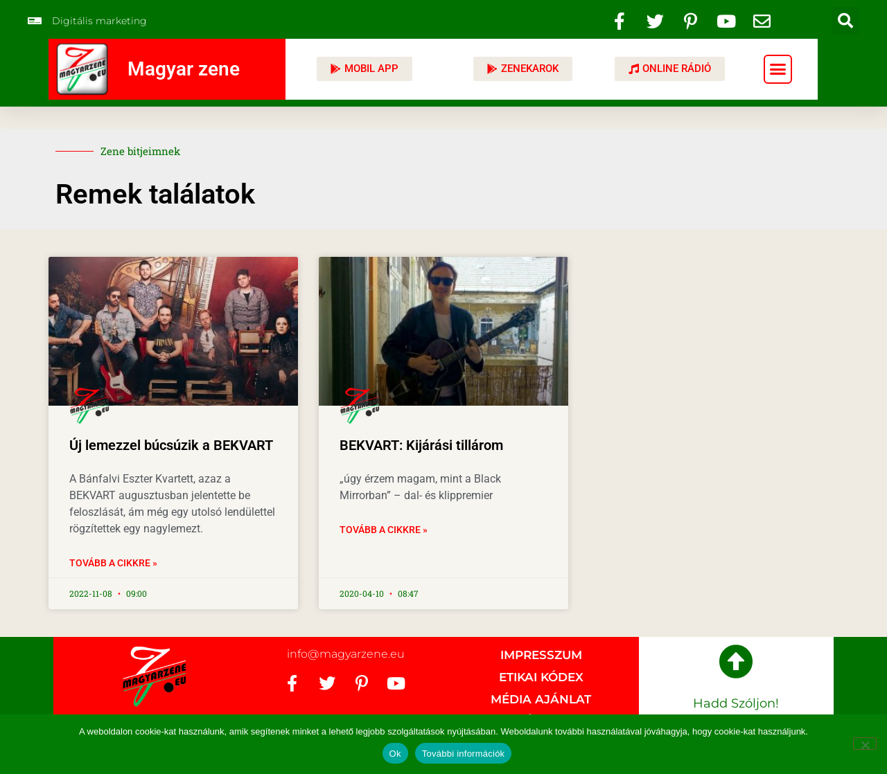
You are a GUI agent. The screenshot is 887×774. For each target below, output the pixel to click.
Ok (395, 753)
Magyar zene (184, 68)
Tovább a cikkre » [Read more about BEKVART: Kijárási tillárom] (384, 529)
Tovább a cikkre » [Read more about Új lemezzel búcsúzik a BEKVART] (113, 562)
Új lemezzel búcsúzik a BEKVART (171, 445)
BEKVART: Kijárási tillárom (421, 445)
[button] (845, 21)
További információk (463, 753)
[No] (865, 743)
